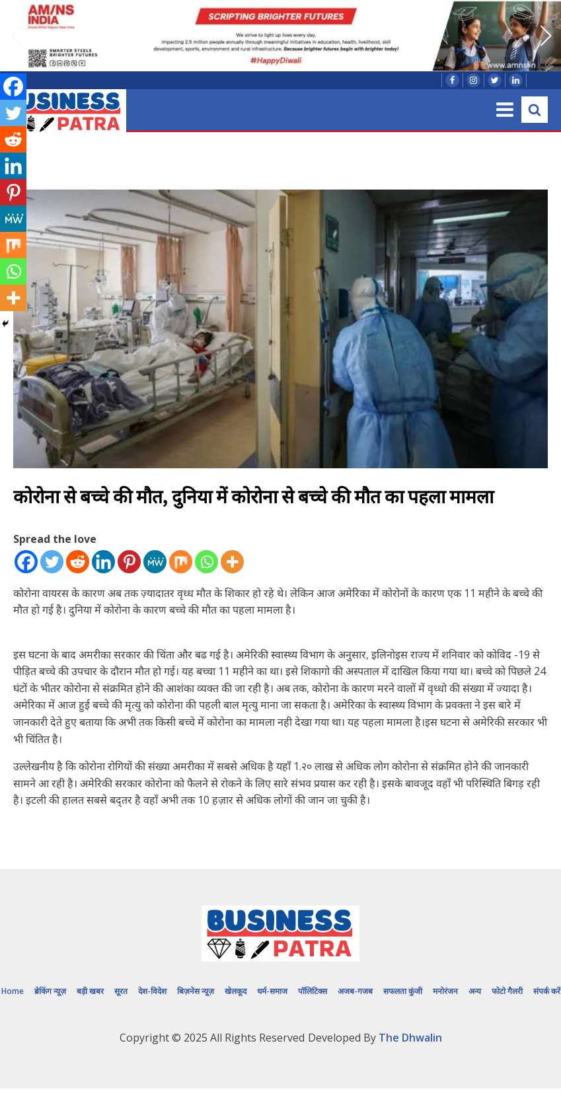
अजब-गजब (355, 991)
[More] (232, 561)
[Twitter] (51, 561)
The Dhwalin (410, 1037)
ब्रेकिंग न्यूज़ (50, 991)
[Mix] (180, 561)
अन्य (474, 991)
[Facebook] (26, 561)
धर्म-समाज (272, 991)
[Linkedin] (103, 561)
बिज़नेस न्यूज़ (195, 991)
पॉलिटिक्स (312, 991)
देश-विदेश (152, 991)
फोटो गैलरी (507, 991)
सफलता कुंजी (402, 991)
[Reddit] (77, 561)
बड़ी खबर (90, 991)
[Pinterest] (129, 561)
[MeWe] (155, 561)
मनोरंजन (445, 991)
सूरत (121, 991)
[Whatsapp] (206, 561)
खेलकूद (235, 991)
